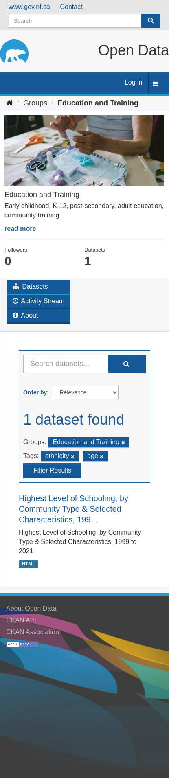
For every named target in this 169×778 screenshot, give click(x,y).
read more (20, 228)
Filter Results (52, 470)
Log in (134, 82)
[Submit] (150, 21)
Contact (71, 6)
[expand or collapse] (155, 84)
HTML (28, 564)
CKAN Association (32, 632)
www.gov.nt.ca (29, 6)
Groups (35, 103)
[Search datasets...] (65, 364)
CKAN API (21, 620)
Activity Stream (38, 301)
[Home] (9, 103)
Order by (35, 392)
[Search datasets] (84, 21)
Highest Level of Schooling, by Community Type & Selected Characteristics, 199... (73, 509)
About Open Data (31, 608)
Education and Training (97, 103)
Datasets (30, 286)
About (25, 315)
